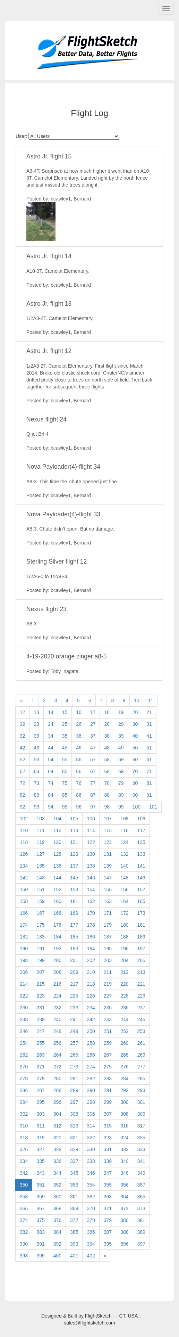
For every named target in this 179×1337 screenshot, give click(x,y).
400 (57, 1255)
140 (124, 866)
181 (141, 925)
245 (141, 1019)
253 (141, 1031)
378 (91, 1220)
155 (108, 889)
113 (74, 830)
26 (79, 724)
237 (141, 1007)
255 (40, 1043)
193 (74, 948)
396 (124, 1244)
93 (37, 807)
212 (124, 972)
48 (107, 747)
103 (40, 818)
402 (91, 1255)
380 (124, 1220)
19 (121, 712)
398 (24, 1255)
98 (107, 807)
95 (65, 807)
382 (24, 1232)
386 (91, 1232)
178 (91, 925)
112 (57, 830)
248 (57, 1031)
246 (24, 1031)
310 (24, 1126)
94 (50, 807)
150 (24, 889)
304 (57, 1114)
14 (50, 712)
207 (40, 972)
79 (121, 783)
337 (74, 1161)
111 (40, 830)
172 (124, 913)
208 (57, 972)
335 (40, 1161)
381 (141, 1220)
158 (24, 901)
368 (57, 1208)
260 (124, 1043)
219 (108, 984)
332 (124, 1149)
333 (141, 1149)
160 (57, 901)
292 (124, 1090)
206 (24, 972)
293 (141, 1090)
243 (108, 1019)
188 (124, 937)
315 (108, 1126)
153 (74, 889)
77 (93, 783)
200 (57, 960)
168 (57, 913)
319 (40, 1137)
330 (91, 1149)
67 (93, 771)
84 (50, 795)
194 (91, 948)
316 (124, 1126)
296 (57, 1102)
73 (37, 783)
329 (74, 1149)
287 (40, 1090)
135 (40, 866)
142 (24, 877)
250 (91, 1031)
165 (141, 901)
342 (24, 1173)
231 (40, 1007)
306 (91, 1114)
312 (57, 1126)
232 (57, 1007)
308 (124, 1114)
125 (141, 842)
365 (141, 1196)
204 (124, 960)
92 (22, 807)
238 (24, 1019)
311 (40, 1126)
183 (40, 937)
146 (91, 877)
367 (40, 1208)
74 (50, 783)
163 (108, 901)
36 (79, 736)
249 (74, 1031)
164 (124, 901)
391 (40, 1244)
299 (108, 1102)
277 (141, 1066)
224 (57, 996)
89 (121, 795)
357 (141, 1185)
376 (57, 1220)
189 (141, 937)
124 (124, 842)
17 (93, 712)
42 (22, 747)
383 (40, 1232)
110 (24, 830)
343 (40, 1173)
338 (91, 1161)
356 (124, 1185)
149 (141, 877)
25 (65, 724)
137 (74, 866)
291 (108, 1090)
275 (108, 1066)
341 (141, 1161)
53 (37, 759)
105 (74, 818)
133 (141, 854)
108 (124, 818)
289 (74, 1090)
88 (107, 795)
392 (57, 1244)
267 (108, 1055)
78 (107, 783)
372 (124, 1208)
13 (37, 712)
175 (40, 925)
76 (79, 783)
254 (24, 1043)
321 (74, 1137)
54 (50, 759)
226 (91, 996)
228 (124, 996)
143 (40, 877)
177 (74, 925)
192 (57, 948)
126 (24, 854)
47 (93, 747)
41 (149, 736)
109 (141, 818)
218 (91, 984)
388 (124, 1232)
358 (24, 1196)
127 (40, 854)
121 (74, 842)
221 (141, 984)
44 (50, 747)
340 (124, 1161)
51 (149, 747)
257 (74, 1043)
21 (149, 712)
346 (91, 1173)
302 (24, 1114)
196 (124, 948)
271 (40, 1066)
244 (124, 1019)
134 (24, 866)
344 (57, 1173)
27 (93, 724)
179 (108, 925)
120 (57, 842)
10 (136, 700)
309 (141, 1114)
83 (37, 795)
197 (141, 948)
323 (108, 1137)
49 (121, 747)
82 (22, 795)
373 (141, 1208)
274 (91, 1066)
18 (107, 712)
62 (22, 771)
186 (91, 937)
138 (91, 866)
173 (141, 913)
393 (74, 1244)
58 (107, 759)
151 (40, 889)
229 (141, 996)
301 (141, 1102)
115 (108, 830)
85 (65, 795)
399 (40, 1255)
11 (151, 700)
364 (124, 1196)
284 (124, 1078)
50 (135, 747)
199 (40, 960)
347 (108, 1173)
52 (22, 759)
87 (93, 795)
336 (57, 1161)
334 (24, 1161)
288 (57, 1090)
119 (40, 842)
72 (22, 783)
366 (24, 1208)
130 (91, 854)
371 (108, 1208)
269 (141, 1055)
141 (141, 866)
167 (40, 913)
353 (74, 1185)
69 (121, 771)
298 (91, 1102)
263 (40, 1055)
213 (141, 972)
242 (91, 1019)
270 (24, 1066)
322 (91, 1137)
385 (74, 1232)
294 (24, 1102)
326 (24, 1149)
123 (108, 842)
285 (141, 1078)
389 (141, 1232)
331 (108, 1149)
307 (108, 1114)
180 (124, 925)
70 (135, 771)
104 (57, 818)
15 (65, 712)
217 (74, 984)
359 (40, 1196)
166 (24, 913)
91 (149, 795)
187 (108, 937)
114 (91, 830)
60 (135, 759)
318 (24, 1137)
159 (40, 901)
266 (91, 1055)
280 (57, 1078)
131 (108, 854)
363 (108, 1196)
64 (50, 771)
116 (124, 830)
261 (141, 1043)
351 (40, 1185)
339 (108, 1161)
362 (91, 1196)
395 (108, 1244)
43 (37, 747)
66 (79, 771)
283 (108, 1078)
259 (108, 1043)
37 (93, 736)
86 (79, 795)
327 (40, 1149)
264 (57, 1055)
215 (40, 984)
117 (141, 830)
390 (24, 1244)
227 (108, 996)
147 (108, 877)
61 (149, 759)
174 (24, 925)
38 (107, 736)
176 (57, 925)
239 (40, 1019)
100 (136, 807)
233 (74, 1007)
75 (65, 783)
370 (91, 1208)
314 (91, 1126)
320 (57, 1137)
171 (108, 913)
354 (91, 1185)
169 (74, 913)
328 (57, 1149)
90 (135, 795)
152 (57, 889)
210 (91, 972)
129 (74, 854)
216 (57, 984)
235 (108, 1007)
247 (40, 1031)
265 (74, 1055)
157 (141, 889)
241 (74, 1019)
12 (22, 712)
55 (65, 759)
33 (37, 736)
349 (141, 1173)
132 (124, 854)
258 (91, 1043)
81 (149, 783)
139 (108, 866)
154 (91, 889)
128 (57, 854)
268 (124, 1055)
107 (108, 818)
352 (57, 1185)
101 (153, 807)
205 (141, 960)
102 (24, 818)
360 (57, 1196)
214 (24, 984)
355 (108, 1185)
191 (40, 948)
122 (91, 842)
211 (108, 972)
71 (149, 771)
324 (124, 1137)
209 (74, 972)
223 (40, 996)
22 (22, 724)
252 (124, 1031)
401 (74, 1255)
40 (135, 736)
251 (108, 1031)
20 (135, 712)
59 (121, 759)
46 (79, 747)
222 (24, 996)
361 (74, 1196)
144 (57, 877)
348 (124, 1173)
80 (135, 783)
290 (91, 1090)
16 (79, 712)
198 (24, 960)
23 (37, 724)
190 (24, 948)
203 (108, 960)
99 (121, 807)
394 (91, 1244)
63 (37, 771)
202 (91, 960)
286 (24, 1090)
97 (93, 807)
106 (91, 818)
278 (24, 1078)
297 (74, 1102)
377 (74, 1220)
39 (121, 736)
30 (135, 724)
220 (124, 984)
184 (57, 937)
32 (22, 736)
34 (50, 736)
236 (124, 1007)
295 (40, 1102)
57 (93, 759)
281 (74, 1078)
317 (141, 1126)
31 (149, 724)
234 (91, 1007)
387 (108, 1232)
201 (74, 960)
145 (74, 877)
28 (107, 724)
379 (108, 1220)
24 (50, 724)
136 (57, 866)
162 (91, 901)
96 (79, 807)
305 (74, 1114)
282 (91, 1078)
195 (108, 948)
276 (124, 1066)
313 (74, 1126)
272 (57, 1066)
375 (40, 1220)
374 (24, 1220)
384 (57, 1232)
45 (65, 747)
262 (24, 1055)
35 (65, 736)
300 (124, 1102)
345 (74, 1173)
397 (141, 1244)
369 (74, 1208)
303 (40, 1114)
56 (79, 759)
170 (91, 913)
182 (24, 937)
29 (121, 724)
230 (24, 1007)
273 (74, 1066)
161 (74, 901)
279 (40, 1078)
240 (57, 1019)
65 (65, 771)
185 (74, 937)
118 (24, 842)
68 (107, 771)
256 (57, 1043)
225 (74, 996)
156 (124, 889)
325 (141, 1137)
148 (124, 877)
